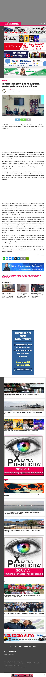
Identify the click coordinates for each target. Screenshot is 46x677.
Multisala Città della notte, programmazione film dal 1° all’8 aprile (20, 430)
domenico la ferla (33, 275)
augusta (17, 275)
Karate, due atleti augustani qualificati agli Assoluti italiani (18, 630)
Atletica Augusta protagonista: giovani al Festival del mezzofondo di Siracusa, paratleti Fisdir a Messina (21, 595)
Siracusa (10, 654)
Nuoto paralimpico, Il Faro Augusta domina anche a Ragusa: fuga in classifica (23, 613)
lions (18, 276)
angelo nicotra (10, 275)
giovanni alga (12, 276)
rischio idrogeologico (26, 276)
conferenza (23, 275)
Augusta (4, 654)
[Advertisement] (23, 11)
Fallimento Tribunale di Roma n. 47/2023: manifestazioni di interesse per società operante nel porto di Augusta (22, 512)
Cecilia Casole (12, 89)
